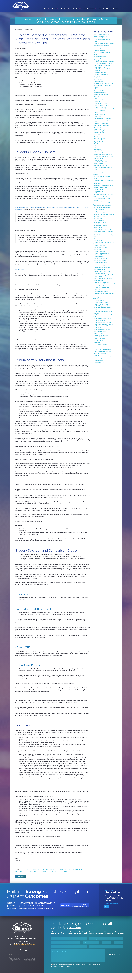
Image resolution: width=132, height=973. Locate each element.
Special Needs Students (101, 288)
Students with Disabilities (102, 326)
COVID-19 (97, 76)
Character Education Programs (104, 61)
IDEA (95, 145)
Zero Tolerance (99, 360)
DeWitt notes (19, 269)
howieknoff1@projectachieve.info (24, 944)
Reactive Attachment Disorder (104, 215)
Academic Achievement (101, 34)
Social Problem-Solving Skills (103, 278)
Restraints (97, 233)
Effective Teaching (72, 869)
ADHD (96, 41)
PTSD (95, 211)
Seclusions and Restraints (102, 266)
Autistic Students (99, 51)
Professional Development (102, 205)
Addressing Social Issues (102, 40)
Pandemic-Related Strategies (103, 185)
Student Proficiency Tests (102, 319)
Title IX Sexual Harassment (102, 349)
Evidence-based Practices (102, 118)
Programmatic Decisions (102, 207)
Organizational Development (103, 180)
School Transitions (100, 260)
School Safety (98, 255)
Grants (106, 9)
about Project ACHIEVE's (79, 905)
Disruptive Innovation (101, 94)
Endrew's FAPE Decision (102, 111)
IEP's (95, 147)
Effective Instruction (100, 103)
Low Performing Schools (102, 162)
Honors (96, 143)
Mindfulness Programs (23, 871)
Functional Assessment (101, 125)
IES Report (97, 149)
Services (65, 9)
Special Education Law (101, 286)
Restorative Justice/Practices (103, 231)
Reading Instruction (100, 216)
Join (106, 906)
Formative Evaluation (101, 123)
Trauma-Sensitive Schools (102, 351)
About (45, 9)
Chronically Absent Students (103, 63)
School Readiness (99, 251)
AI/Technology (98, 47)
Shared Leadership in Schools (103, 275)
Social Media (98, 277)
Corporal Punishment (101, 74)
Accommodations (99, 38)
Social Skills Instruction (101, 282)
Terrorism (97, 342)
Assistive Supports (100, 49)
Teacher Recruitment (101, 335)
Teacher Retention (100, 337)
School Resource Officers (102, 253)
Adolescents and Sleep (101, 45)
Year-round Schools (100, 359)
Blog (66, 871)
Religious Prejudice (100, 222)
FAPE (95, 122)
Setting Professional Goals (102, 271)
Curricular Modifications (101, 80)
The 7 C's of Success (100, 344)
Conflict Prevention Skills (102, 69)
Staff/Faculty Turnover (101, 291)
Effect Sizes (97, 102)
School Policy (98, 249)
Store (55, 9)
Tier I (95, 346)
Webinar (96, 355)
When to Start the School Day (103, 357)
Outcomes (97, 184)
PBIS (95, 193)
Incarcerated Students (101, 153)
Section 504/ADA (99, 269)
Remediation (98, 224)
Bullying (96, 60)
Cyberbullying (98, 81)
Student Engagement (101, 306)
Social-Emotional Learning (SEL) (104, 284)
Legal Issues (98, 160)
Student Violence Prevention (103, 322)
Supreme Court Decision (102, 333)
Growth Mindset (99, 133)
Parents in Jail (98, 191)
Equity (96, 112)
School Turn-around (100, 262)
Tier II (96, 348)
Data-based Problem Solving (48, 869)
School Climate (98, 240)
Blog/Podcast (89, 9)
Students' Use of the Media (103, 329)
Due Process (98, 96)
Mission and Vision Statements (104, 167)
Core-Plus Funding (100, 72)
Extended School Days (101, 120)
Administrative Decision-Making (104, 43)
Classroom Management (102, 65)
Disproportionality (100, 92)
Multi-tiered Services (100, 171)
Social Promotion (99, 280)
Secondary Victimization (102, 267)
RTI (95, 238)
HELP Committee (99, 138)
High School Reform (100, 140)
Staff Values (97, 289)
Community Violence (100, 67)
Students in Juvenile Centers (103, 324)
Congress (97, 71)
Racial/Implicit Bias (100, 213)
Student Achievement (101, 304)
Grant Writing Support (101, 131)
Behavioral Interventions (102, 52)
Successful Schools (57, 871)
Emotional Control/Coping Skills (104, 109)
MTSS (95, 169)
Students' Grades (99, 328)
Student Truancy (99, 320)
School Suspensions (100, 258)
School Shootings (99, 257)
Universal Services (100, 353)
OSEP (95, 182)
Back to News (20, 876)
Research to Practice (100, 226)
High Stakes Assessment (102, 142)
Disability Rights (99, 91)
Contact (115, 9)
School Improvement (40, 871)
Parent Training (99, 189)
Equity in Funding (99, 114)
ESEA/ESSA (97, 116)
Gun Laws (97, 134)
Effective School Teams (101, 105)
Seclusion (97, 264)
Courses (76, 9)
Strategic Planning (100, 300)
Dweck (61, 869)
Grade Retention (99, 129)
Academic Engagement (28, 869)
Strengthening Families (101, 302)
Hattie (81, 869)
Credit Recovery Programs (102, 78)
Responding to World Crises (103, 229)
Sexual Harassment (100, 273)
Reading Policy (98, 218)
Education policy (99, 100)
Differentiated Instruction (102, 89)
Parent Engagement (100, 187)
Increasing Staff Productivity (103, 154)
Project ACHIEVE (20, 5)
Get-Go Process (99, 127)
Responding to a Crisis (101, 227)
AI (100, 9)
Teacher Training (99, 339)
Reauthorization (99, 220)
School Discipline (99, 246)
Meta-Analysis (98, 164)
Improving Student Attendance (104, 151)
